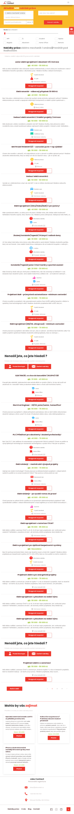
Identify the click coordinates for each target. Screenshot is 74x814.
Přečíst (19, 736)
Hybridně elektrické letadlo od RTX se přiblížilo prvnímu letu (19, 718)
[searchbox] (17, 17)
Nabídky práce (13, 809)
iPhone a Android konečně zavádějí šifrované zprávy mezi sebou (18, 750)
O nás (23, 809)
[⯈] (66, 689)
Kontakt (36, 809)
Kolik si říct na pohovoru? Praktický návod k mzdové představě (50, 719)
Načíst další (14, 689)
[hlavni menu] (68, 2)
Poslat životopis (16, 366)
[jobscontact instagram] (56, 809)
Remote (61, 43)
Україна (60, 39)
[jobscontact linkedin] (61, 809)
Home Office (43, 43)
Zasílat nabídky (71, 30)
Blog (29, 809)
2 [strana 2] (57, 688)
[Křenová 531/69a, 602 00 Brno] (37, 800)
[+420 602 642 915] (37, 793)
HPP (8, 39)
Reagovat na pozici (36, 86)
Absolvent (25, 43)
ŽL (23, 39)
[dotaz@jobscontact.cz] (37, 787)
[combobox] (18, 15)
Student (42, 39)
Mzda (6, 30)
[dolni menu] (68, 809)
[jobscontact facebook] (51, 809)
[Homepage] (9, 2)
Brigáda (9, 43)
